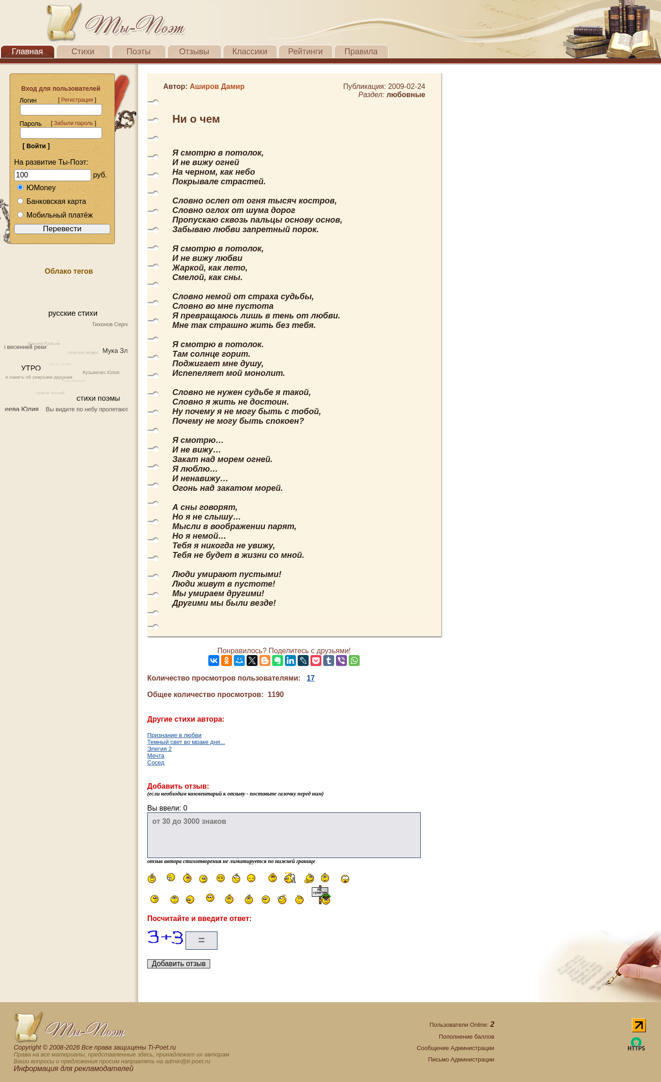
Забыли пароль (73, 123)
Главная (27, 51)
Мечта (156, 755)
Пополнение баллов (467, 1036)
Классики (250, 51)
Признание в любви (174, 735)
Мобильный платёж (55, 215)
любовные (406, 95)
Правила (360, 51)
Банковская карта (51, 201)
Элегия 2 (159, 748)
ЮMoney (36, 188)
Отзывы (194, 51)
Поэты (139, 51)
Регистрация (77, 100)
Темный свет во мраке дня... (186, 742)
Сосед (156, 762)
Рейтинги (305, 51)
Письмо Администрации (461, 1059)
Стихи (83, 51)
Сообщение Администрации (455, 1048)
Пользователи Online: (461, 1024)
